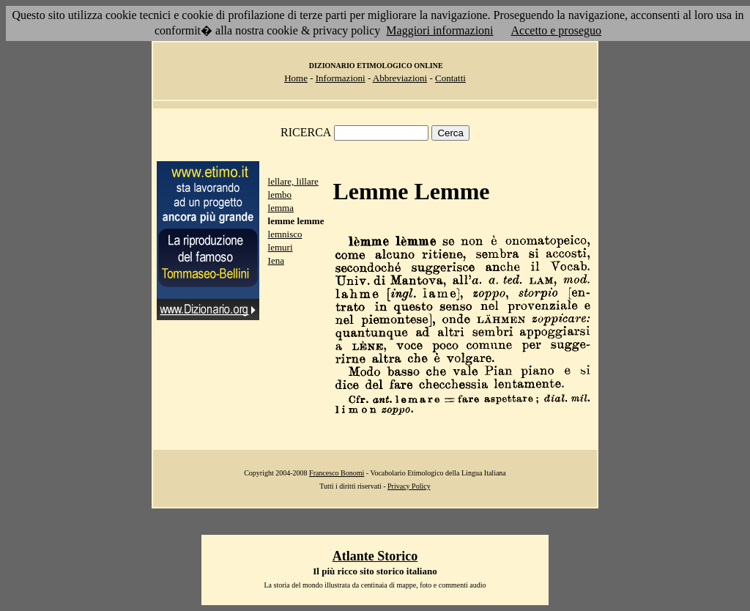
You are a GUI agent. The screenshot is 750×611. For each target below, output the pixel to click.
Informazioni (340, 78)
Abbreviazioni (400, 78)
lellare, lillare (293, 181)
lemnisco (285, 234)
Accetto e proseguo (556, 30)
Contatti (450, 78)
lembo (280, 194)
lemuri (280, 247)
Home (296, 78)
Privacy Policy (409, 486)
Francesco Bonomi (336, 473)
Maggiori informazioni (439, 30)
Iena (276, 260)
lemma (281, 207)
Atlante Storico (375, 556)
